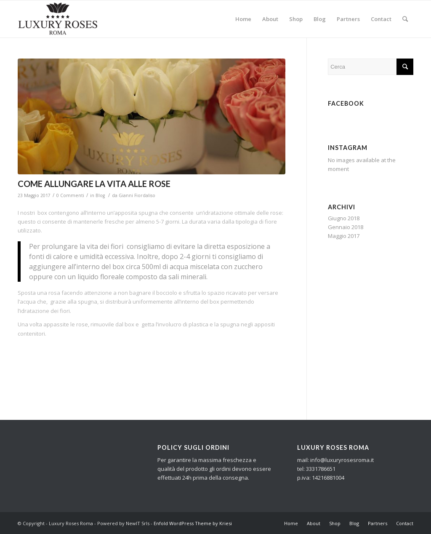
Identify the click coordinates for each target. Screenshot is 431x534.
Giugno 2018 (343, 218)
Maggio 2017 (343, 236)
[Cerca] (405, 18)
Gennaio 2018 (345, 227)
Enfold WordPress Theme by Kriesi (193, 523)
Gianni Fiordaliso (137, 195)
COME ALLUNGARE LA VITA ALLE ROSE (94, 184)
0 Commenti (70, 195)
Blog (100, 195)
